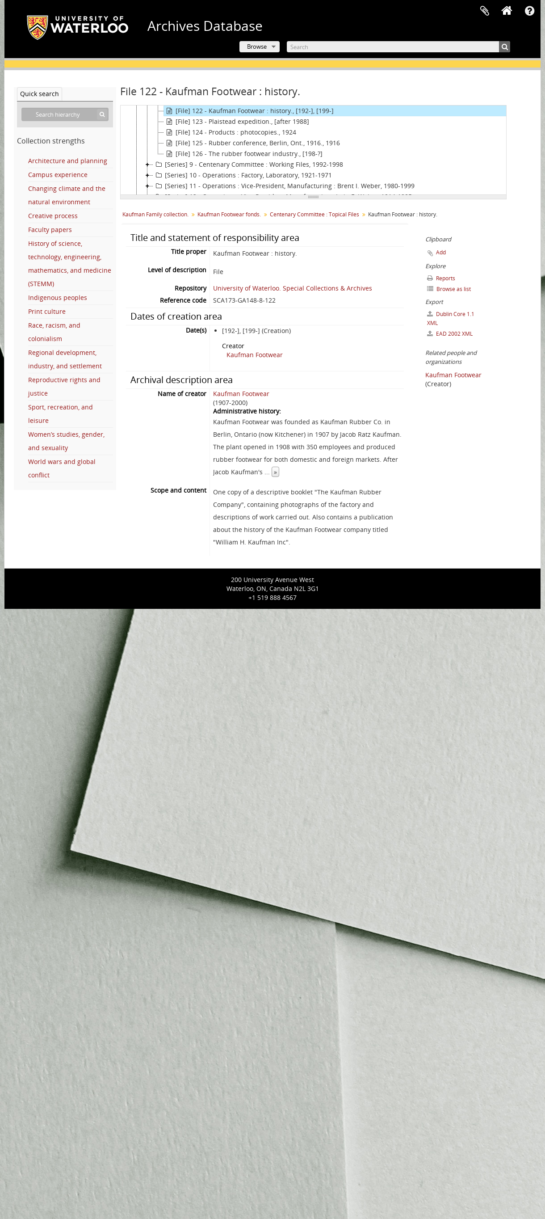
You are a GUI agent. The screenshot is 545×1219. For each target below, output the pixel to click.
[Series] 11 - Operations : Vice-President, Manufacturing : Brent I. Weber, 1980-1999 (284, 186)
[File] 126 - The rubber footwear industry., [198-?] (243, 153)
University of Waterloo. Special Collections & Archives (292, 288)
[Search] (398, 46)
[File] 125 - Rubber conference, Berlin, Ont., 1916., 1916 (252, 143)
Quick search (39, 93)
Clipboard (485, 11)
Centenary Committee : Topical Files (314, 214)
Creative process (53, 215)
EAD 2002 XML (450, 333)
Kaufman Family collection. (155, 214)
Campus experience (58, 174)
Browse (257, 46)
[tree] (313, 150)
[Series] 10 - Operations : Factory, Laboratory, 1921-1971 (242, 175)
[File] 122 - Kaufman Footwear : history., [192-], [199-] (249, 110)
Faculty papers (50, 229)
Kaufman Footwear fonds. (229, 214)
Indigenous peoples (57, 297)
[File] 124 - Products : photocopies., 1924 (230, 132)
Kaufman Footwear (254, 354)
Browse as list (449, 289)
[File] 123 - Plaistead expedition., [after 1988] (236, 121)
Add (441, 252)
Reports (441, 278)
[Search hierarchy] (65, 114)
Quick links (529, 11)
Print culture (47, 311)
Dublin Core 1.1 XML (450, 318)
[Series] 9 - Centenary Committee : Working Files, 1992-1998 (248, 164)
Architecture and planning (67, 160)
